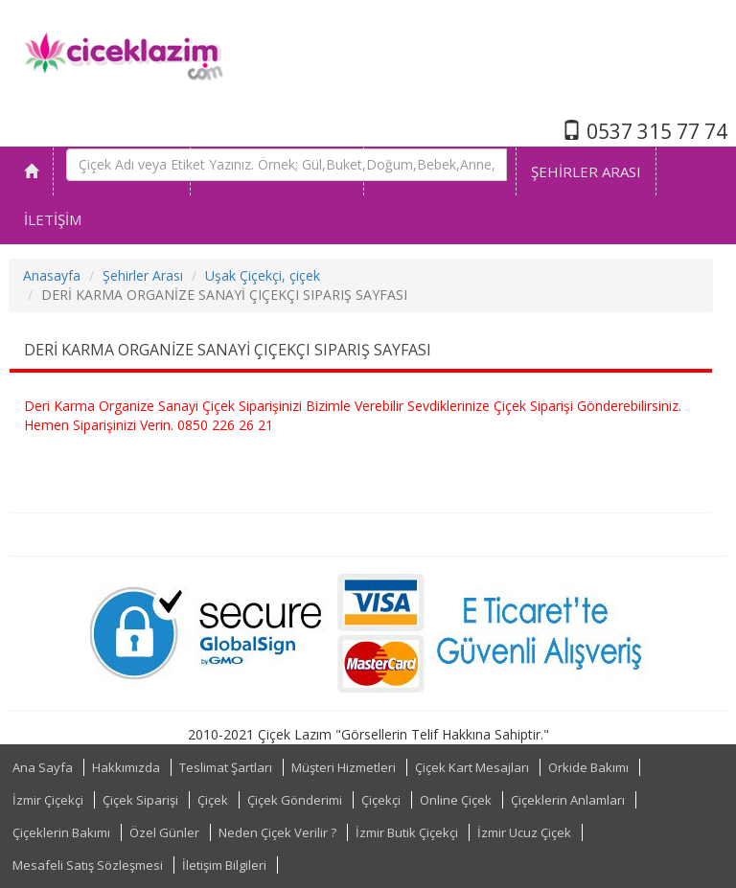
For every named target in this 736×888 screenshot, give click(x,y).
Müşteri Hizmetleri (343, 767)
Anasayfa (51, 275)
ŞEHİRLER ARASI (586, 171)
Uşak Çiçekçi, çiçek (262, 275)
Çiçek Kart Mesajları (472, 767)
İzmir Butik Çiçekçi (407, 832)
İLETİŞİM (52, 219)
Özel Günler (164, 832)
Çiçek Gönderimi (294, 799)
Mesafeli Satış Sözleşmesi (87, 865)
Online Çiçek (456, 799)
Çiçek (212, 799)
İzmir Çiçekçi (47, 799)
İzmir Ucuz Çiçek (524, 832)
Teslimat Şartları (225, 767)
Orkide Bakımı (588, 767)
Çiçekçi (381, 799)
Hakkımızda (126, 767)
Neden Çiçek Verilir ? (277, 832)
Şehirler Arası (143, 275)
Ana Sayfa (42, 767)
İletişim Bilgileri (224, 865)
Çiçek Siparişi (140, 799)
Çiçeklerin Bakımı (61, 832)
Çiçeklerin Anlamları (568, 799)
